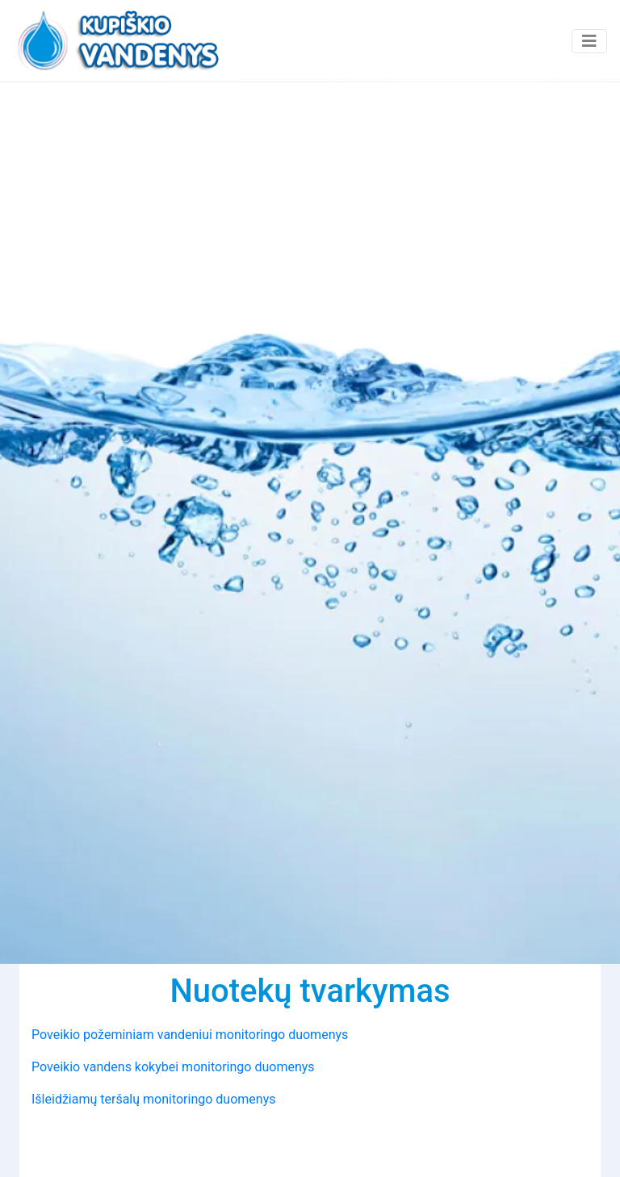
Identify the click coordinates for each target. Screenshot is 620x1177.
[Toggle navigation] (589, 41)
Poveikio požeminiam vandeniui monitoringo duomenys (189, 1034)
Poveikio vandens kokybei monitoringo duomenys (173, 1067)
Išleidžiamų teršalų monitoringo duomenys (153, 1099)
